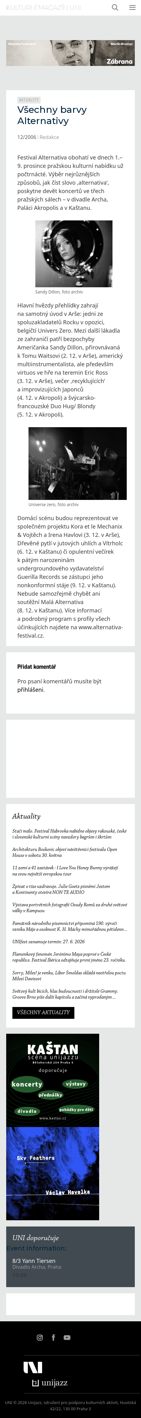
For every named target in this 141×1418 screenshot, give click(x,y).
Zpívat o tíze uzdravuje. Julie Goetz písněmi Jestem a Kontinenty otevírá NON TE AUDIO (61, 889)
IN (39, 1337)
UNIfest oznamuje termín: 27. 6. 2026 (48, 942)
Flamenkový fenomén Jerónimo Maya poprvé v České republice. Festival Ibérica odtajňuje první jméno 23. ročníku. (69, 957)
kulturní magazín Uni (43, 8)
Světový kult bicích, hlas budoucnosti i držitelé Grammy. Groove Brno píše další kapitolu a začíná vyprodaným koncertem (65, 994)
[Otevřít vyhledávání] (115, 8)
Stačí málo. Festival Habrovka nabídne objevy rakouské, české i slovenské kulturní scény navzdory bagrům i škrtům (69, 834)
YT (67, 1337)
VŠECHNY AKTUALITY (43, 1013)
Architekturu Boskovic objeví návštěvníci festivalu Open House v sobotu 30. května (64, 852)
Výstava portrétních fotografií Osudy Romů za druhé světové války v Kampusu (69, 908)
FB (53, 1337)
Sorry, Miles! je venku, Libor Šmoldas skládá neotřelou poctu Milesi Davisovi (69, 976)
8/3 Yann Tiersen (33, 1260)
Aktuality (29, 100)
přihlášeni (30, 689)
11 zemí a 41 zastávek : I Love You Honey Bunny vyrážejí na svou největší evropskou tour (65, 871)
